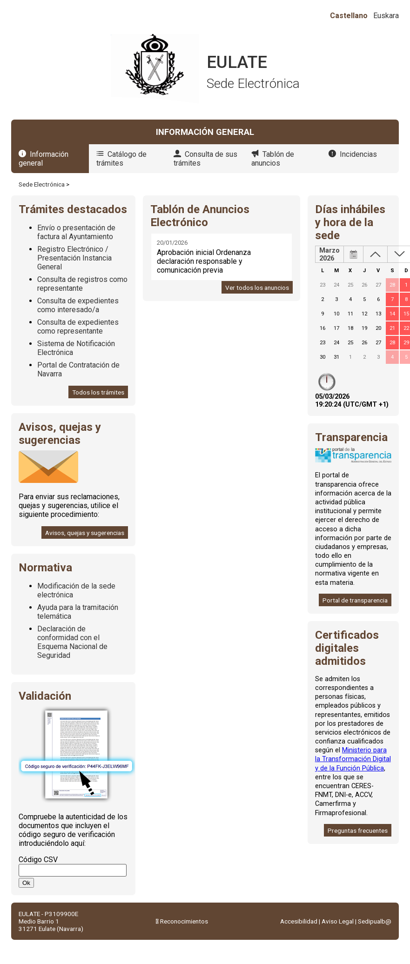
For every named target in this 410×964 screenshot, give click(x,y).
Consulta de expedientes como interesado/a (78, 305)
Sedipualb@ (374, 921)
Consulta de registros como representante (82, 284)
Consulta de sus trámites (205, 158)
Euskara (386, 15)
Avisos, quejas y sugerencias (84, 532)
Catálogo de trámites (121, 158)
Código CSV (38, 859)
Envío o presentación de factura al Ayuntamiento (76, 232)
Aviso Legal (338, 921)
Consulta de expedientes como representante (78, 326)
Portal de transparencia (355, 600)
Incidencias (358, 154)
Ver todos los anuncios (257, 287)
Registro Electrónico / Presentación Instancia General (74, 258)
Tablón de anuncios (272, 158)
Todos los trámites (98, 392)
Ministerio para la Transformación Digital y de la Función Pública (353, 759)
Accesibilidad (298, 921)
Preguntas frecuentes (358, 830)
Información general (43, 158)
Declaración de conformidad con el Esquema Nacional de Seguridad (72, 642)
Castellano (349, 15)
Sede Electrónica (42, 184)
